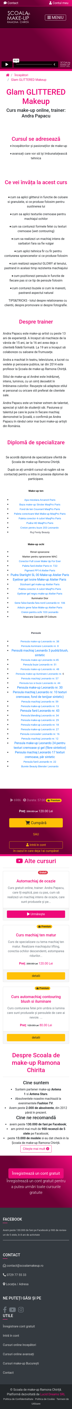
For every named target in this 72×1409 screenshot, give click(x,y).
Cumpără (36, 822)
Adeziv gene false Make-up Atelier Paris (39, 607)
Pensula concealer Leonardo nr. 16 (39, 734)
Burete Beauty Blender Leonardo (39, 766)
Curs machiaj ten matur (36, 935)
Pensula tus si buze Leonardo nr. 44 (39, 683)
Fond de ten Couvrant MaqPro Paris (40, 509)
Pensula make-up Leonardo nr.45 (40, 660)
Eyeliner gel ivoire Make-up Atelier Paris (39, 579)
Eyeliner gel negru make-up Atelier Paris (39, 593)
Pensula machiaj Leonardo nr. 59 (39, 701)
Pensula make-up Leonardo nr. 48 (40, 669)
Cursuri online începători (19, 1345)
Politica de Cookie (45, 1399)
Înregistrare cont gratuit (19, 1326)
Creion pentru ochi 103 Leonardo (39, 612)
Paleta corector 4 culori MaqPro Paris (40, 518)
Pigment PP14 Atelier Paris (40, 570)
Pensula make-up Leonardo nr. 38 (40, 641)
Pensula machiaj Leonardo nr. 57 (40, 678)
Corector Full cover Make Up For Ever (40, 561)
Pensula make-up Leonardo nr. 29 (40, 720)
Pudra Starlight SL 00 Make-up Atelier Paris (40, 575)
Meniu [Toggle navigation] (55, 17)
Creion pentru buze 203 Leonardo (39, 527)
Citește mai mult (36, 1149)
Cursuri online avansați (18, 1354)
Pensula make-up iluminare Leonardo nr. (39, 673)
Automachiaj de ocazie (36, 881)
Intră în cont (36, 845)
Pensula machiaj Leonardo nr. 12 (39, 738)
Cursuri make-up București (21, 1363)
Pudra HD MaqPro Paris (39, 523)
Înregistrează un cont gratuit (36, 1173)
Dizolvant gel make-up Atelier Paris (40, 584)
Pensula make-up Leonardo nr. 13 (40, 706)
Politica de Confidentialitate (18, 1399)
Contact (11, 3)
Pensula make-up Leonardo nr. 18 (40, 724)
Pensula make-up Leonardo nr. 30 (40, 687)
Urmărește (36, 914)
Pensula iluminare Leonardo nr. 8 (40, 646)
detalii (36, 976)
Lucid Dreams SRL (52, 1394)
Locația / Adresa (15, 1284)
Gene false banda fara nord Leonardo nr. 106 (40, 602)
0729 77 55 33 (14, 1275)
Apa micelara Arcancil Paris (39, 499)
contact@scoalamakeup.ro (23, 1265)
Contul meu (58, 3)
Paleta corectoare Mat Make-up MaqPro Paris (40, 513)
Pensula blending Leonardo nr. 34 (40, 715)
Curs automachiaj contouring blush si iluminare (36, 999)
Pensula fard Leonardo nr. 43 (39, 711)
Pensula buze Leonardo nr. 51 (40, 664)
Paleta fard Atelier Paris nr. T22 (39, 565)
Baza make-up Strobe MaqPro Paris (39, 504)
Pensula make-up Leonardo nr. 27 (40, 729)
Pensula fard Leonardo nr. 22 (39, 761)
